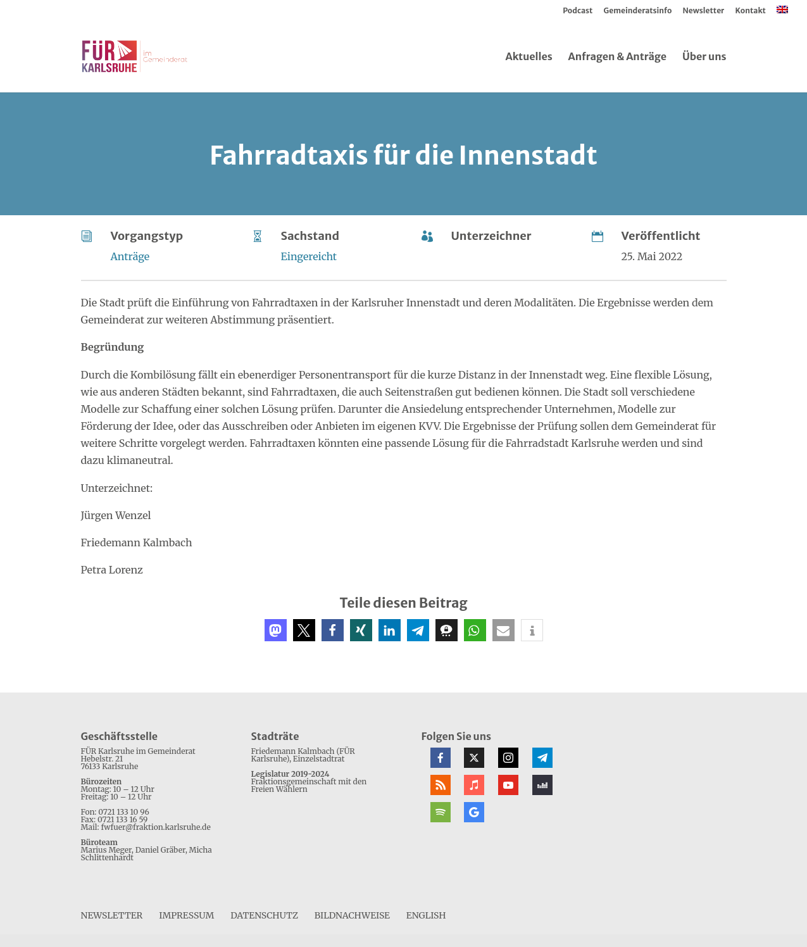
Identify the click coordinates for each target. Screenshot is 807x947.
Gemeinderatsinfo (638, 11)
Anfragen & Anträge (617, 57)
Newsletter (704, 11)
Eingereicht (309, 256)
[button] (276, 630)
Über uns (704, 57)
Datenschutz (264, 915)
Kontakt (750, 11)
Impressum (186, 915)
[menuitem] (782, 13)
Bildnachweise (352, 915)
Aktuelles (528, 57)
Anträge (130, 256)
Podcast (577, 11)
